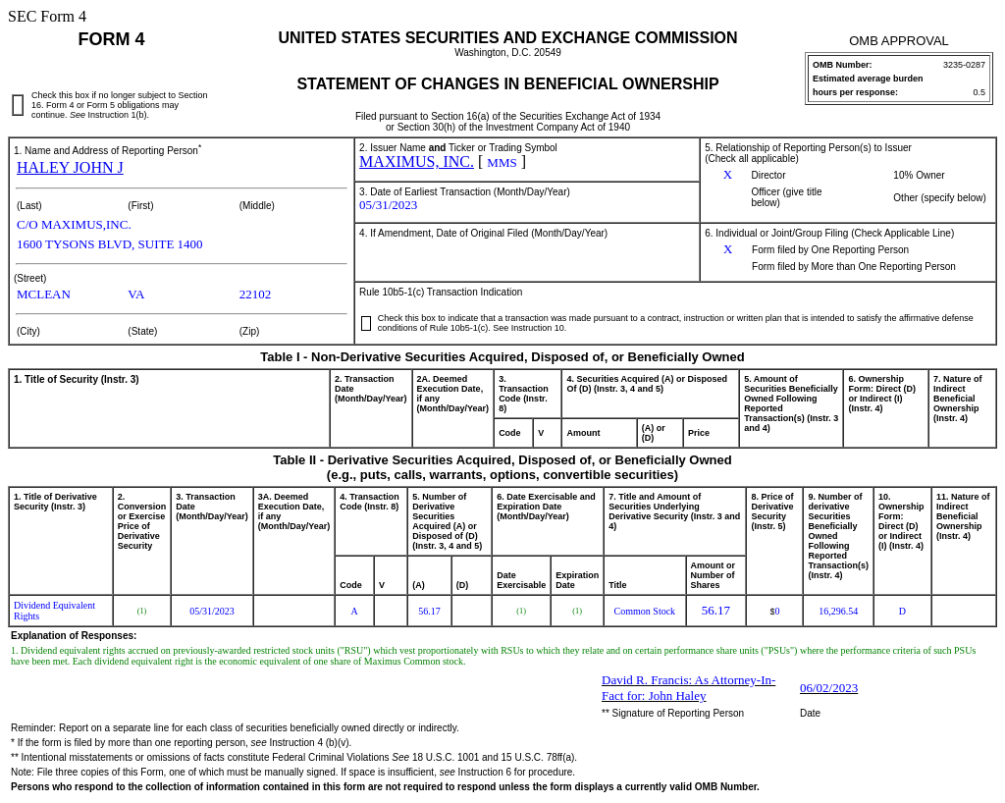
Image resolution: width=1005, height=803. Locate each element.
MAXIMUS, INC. (416, 161)
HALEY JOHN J (70, 167)
